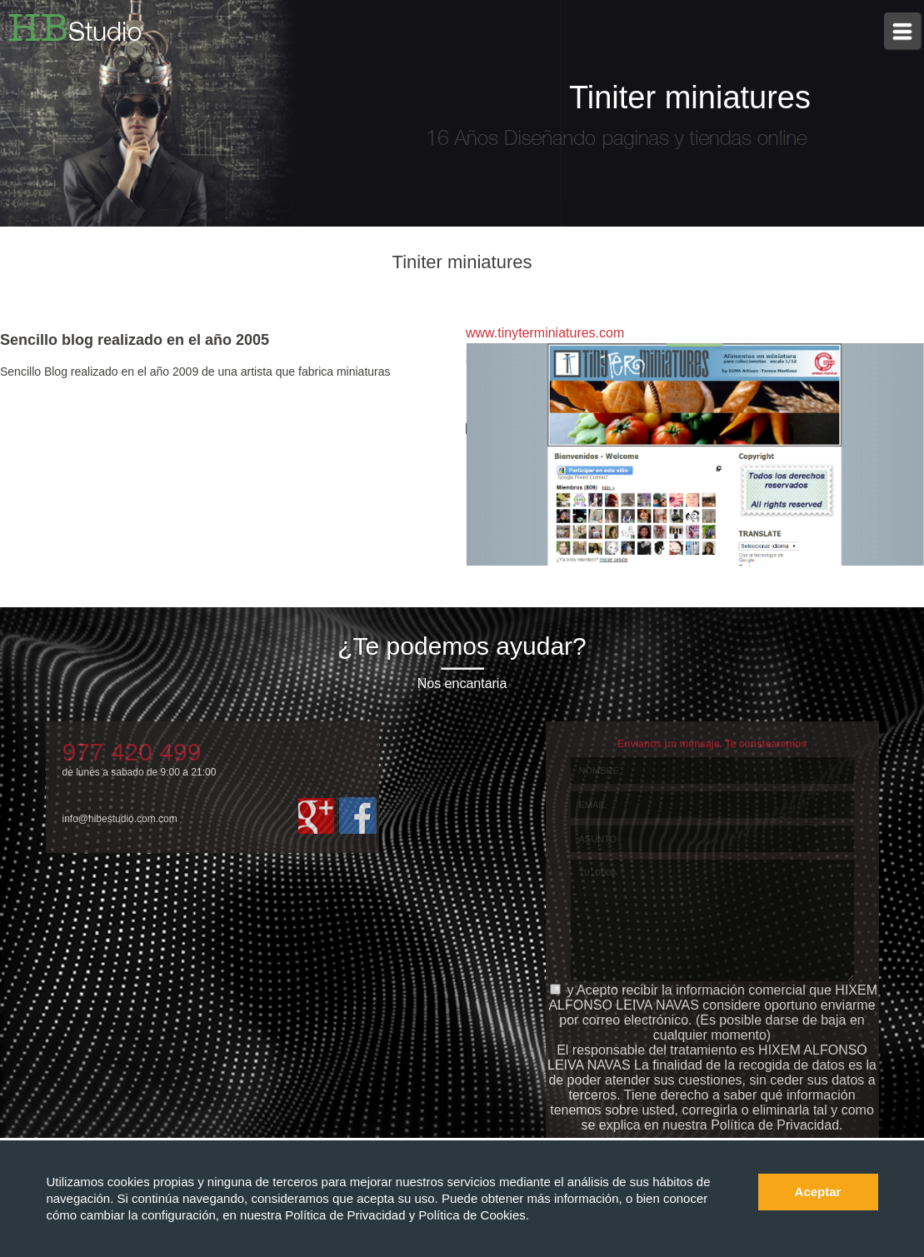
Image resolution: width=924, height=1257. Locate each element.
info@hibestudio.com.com (119, 819)
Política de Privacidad (346, 1215)
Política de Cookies (471, 1215)
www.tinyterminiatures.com (545, 333)
